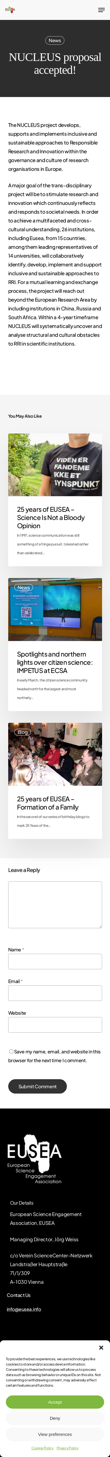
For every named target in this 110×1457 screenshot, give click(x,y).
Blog (23, 443)
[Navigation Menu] (101, 10)
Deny (55, 1418)
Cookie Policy (42, 1448)
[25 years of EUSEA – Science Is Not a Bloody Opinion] (55, 500)
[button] (101, 1348)
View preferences (55, 1434)
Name (16, 949)
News (55, 40)
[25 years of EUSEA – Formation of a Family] (55, 781)
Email (15, 981)
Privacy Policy (68, 1448)
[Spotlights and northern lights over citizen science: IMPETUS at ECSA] (55, 644)
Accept (55, 1402)
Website (17, 1013)
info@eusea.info (24, 1309)
